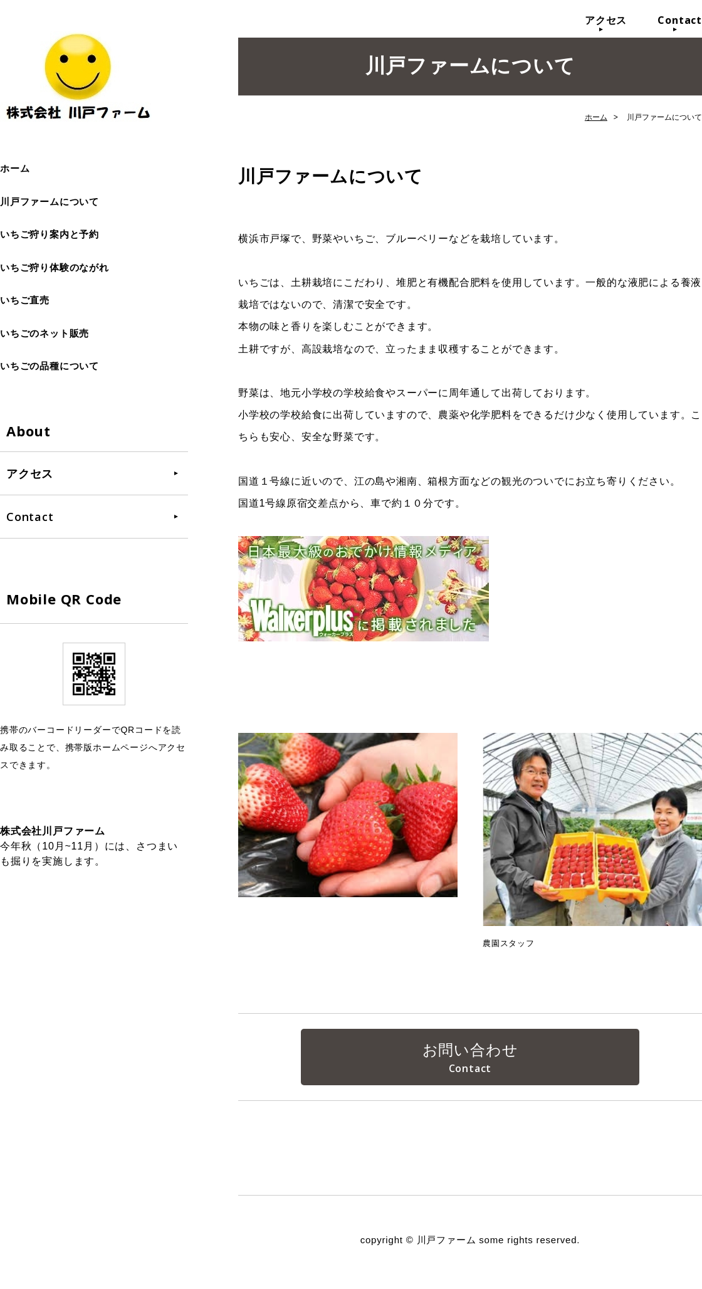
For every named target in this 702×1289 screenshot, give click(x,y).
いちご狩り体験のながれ (54, 267)
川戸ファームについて (49, 201)
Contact (679, 20)
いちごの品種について (49, 365)
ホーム (14, 168)
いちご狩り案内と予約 (49, 234)
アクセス (606, 20)
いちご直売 (25, 300)
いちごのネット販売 (44, 333)
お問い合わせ (470, 1051)
